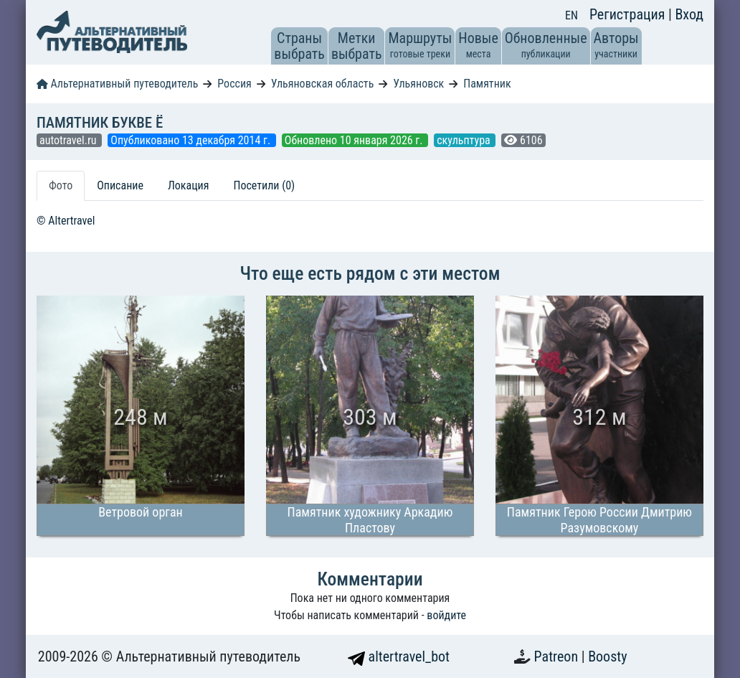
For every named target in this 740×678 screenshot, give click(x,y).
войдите (446, 615)
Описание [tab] (120, 185)
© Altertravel (66, 220)
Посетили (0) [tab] (264, 185)
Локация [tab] (188, 185)
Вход (689, 14)
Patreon (558, 656)
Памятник (487, 83)
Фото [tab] (60, 185)
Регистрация (628, 14)
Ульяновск (418, 83)
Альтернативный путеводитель (117, 83)
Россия (234, 83)
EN (571, 15)
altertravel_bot (399, 656)
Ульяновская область (322, 83)
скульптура (465, 140)
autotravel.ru (69, 140)
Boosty (607, 656)
